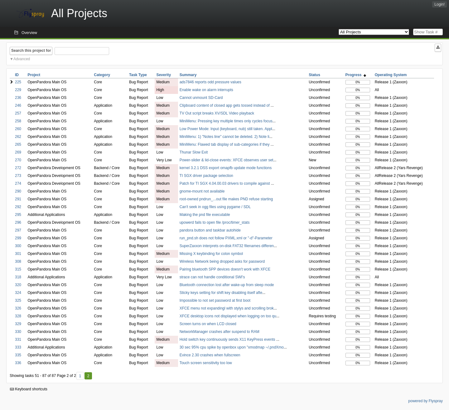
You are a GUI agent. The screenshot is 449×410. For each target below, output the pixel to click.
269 (18, 152)
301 (18, 253)
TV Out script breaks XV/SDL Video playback (217, 113)
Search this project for (31, 50)
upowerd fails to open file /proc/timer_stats (215, 222)
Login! (439, 4)
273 (18, 175)
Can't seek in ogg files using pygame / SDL (215, 207)
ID (17, 75)
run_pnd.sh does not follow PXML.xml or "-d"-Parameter (226, 238)
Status (314, 75)
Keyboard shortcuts (28, 389)
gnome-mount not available (202, 191)
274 (18, 183)
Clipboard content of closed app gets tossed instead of (225, 105)
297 (18, 230)
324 (18, 292)
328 (18, 316)
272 (18, 168)
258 (18, 121)
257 (18, 113)
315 (18, 269)
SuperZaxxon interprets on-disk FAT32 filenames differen (227, 246)
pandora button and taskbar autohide (210, 230)
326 (18, 308)
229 (18, 90)
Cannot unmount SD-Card (201, 97)
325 (18, 300)
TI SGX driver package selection (206, 175)
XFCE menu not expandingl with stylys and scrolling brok (227, 308)
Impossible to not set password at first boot (215, 300)
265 (18, 144)
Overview (29, 33)
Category (102, 75)
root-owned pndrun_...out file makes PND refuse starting (226, 199)
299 (18, 238)
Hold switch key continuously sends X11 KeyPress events (228, 339)
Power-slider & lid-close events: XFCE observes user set (226, 160)
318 (18, 277)
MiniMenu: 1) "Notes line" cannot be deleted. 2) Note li (224, 136)
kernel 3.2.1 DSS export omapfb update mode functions (226, 168)
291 (18, 199)
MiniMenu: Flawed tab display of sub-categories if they (225, 144)
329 (18, 324)
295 (18, 214)
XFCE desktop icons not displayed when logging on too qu (228, 316)
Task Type (138, 75)
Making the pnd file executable (205, 214)
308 (18, 261)
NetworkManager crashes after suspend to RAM (219, 331)
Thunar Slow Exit (194, 152)
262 (18, 136)
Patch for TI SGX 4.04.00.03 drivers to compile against (225, 183)
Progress (355, 75)
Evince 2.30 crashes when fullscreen (210, 355)
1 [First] (80, 376)
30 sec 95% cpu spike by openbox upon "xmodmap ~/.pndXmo (232, 347)
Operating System (391, 75)
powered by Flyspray (425, 401)
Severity (163, 75)
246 (18, 105)
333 (18, 347)
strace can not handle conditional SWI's (212, 277)
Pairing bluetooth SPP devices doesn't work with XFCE (225, 269)
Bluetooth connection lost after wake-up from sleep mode (227, 285)
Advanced (21, 59)
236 (18, 97)
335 (18, 355)
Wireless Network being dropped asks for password (222, 261)
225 (18, 82)
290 (18, 191)
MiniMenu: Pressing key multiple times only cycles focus (226, 121)
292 (18, 207)
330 (18, 331)
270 (18, 160)
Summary (188, 75)
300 (18, 246)
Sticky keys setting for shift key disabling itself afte (221, 292)
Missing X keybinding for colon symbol (211, 253)
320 (18, 285)
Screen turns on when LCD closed (208, 324)
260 (18, 129)
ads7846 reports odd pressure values (210, 82)
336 (18, 363)
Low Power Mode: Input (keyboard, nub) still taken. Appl (226, 129)
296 (18, 222)
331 (18, 339)
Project (33, 75)
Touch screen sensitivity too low (206, 363)
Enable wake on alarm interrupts (206, 90)
